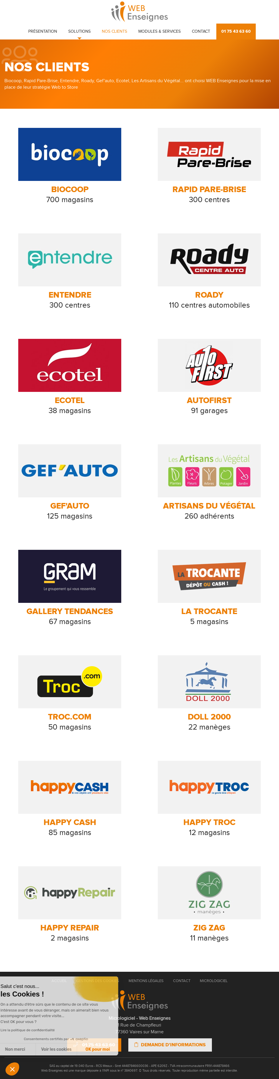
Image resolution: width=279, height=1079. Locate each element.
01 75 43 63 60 (236, 31)
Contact (201, 31)
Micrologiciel (213, 981)
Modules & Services (159, 31)
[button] (12, 1069)
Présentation (42, 31)
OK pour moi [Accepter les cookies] (58, 1049)
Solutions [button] (79, 31)
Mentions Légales (146, 981)
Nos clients (114, 31)
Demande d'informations (170, 1045)
